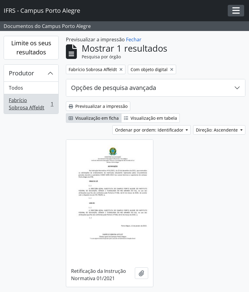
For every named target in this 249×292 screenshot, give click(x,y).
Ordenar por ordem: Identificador (150, 130)
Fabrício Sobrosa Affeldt (31, 104)
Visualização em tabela (150, 118)
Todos (16, 87)
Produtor (21, 73)
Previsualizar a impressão (98, 106)
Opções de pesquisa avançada (113, 88)
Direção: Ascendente (217, 130)
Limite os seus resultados (31, 47)
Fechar (134, 39)
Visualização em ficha (94, 118)
